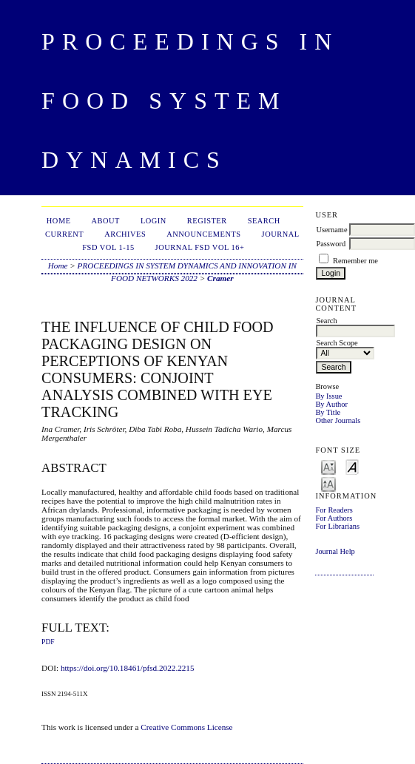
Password (330, 244)
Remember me (355, 261)
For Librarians (337, 526)
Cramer (220, 278)
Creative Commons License (186, 727)
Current (64, 234)
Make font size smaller (328, 466)
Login (153, 221)
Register (207, 221)
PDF (47, 642)
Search (264, 221)
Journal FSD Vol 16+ (200, 247)
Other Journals (337, 420)
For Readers (334, 510)
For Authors (333, 518)
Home (59, 221)
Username (331, 230)
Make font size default (352, 466)
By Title (327, 412)
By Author (331, 404)
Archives (125, 234)
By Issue (328, 396)
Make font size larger (328, 483)
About (106, 221)
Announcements (203, 234)
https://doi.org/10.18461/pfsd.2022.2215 (128, 667)
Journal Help (334, 551)
